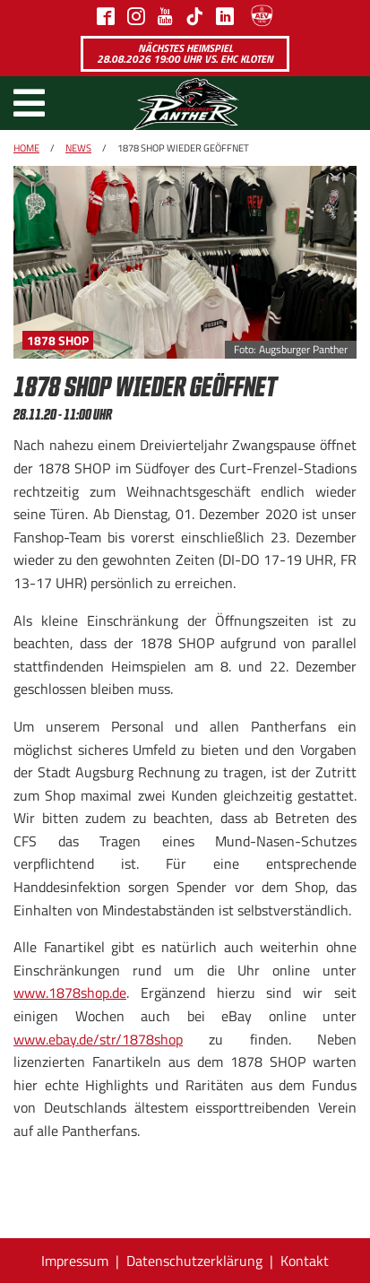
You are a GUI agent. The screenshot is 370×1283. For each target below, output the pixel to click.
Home (26, 148)
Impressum (74, 1260)
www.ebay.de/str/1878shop (98, 1039)
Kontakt (304, 1260)
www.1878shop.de (69, 992)
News (78, 148)
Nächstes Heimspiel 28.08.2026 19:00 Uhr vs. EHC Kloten (185, 53)
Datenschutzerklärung (194, 1260)
